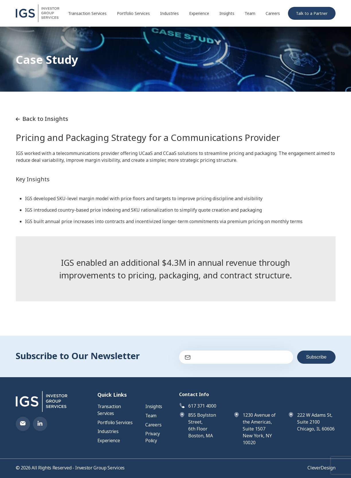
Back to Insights (42, 119)
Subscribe (316, 357)
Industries (169, 14)
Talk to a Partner (312, 14)
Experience (199, 14)
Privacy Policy (152, 437)
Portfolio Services (133, 14)
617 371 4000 (202, 406)
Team (250, 14)
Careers (273, 14)
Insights (226, 14)
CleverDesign (321, 468)
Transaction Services (87, 14)
